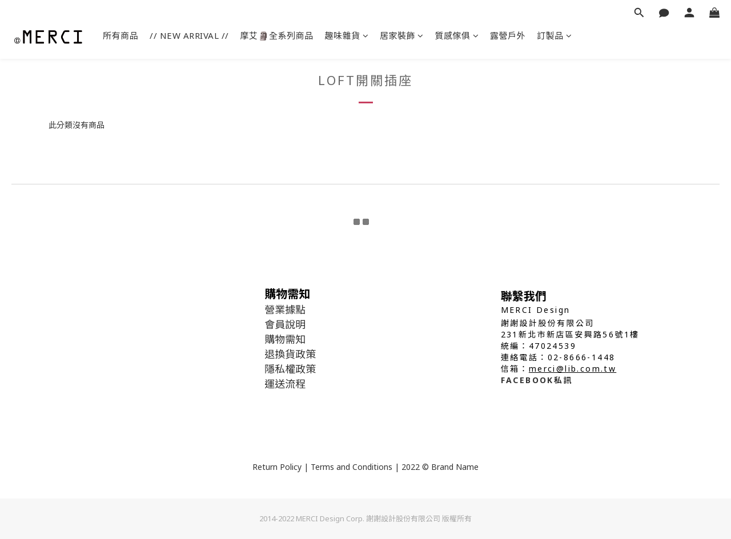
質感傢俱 (457, 35)
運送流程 (285, 384)
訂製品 (554, 35)
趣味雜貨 (347, 35)
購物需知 (285, 339)
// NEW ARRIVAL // (189, 35)
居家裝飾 (402, 35)
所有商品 (120, 35)
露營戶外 (507, 35)
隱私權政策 (290, 369)
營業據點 (285, 309)
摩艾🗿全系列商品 (277, 35)
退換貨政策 (290, 354)
